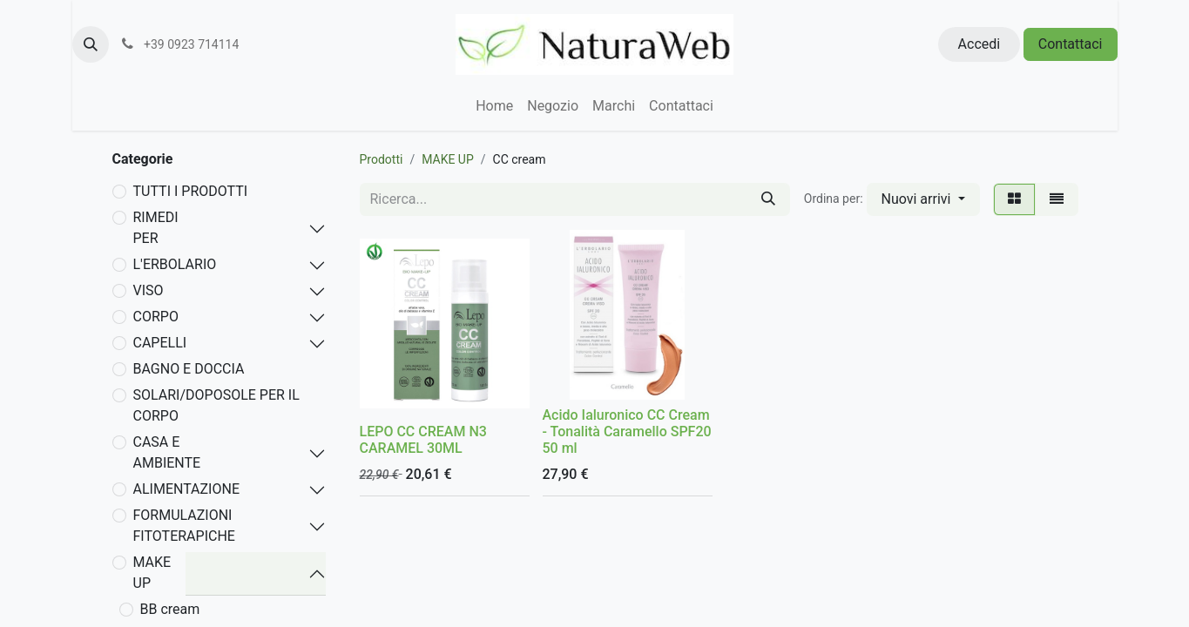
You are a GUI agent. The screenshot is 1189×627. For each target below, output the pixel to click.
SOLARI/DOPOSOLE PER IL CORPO (216, 405)
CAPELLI (160, 342)
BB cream (170, 609)
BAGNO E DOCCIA (189, 369)
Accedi (979, 44)
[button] (90, 44)
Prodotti (381, 159)
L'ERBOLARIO (175, 264)
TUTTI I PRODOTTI (190, 191)
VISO (148, 290)
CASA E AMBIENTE (167, 452)
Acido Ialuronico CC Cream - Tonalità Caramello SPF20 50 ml (627, 431)
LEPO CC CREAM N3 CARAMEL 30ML (423, 439)
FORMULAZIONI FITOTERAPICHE (184, 525)
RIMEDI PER (156, 227)
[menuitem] (494, 106)
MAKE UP (152, 572)
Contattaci (1070, 44)
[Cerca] (768, 199)
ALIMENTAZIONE (186, 489)
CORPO (156, 316)
